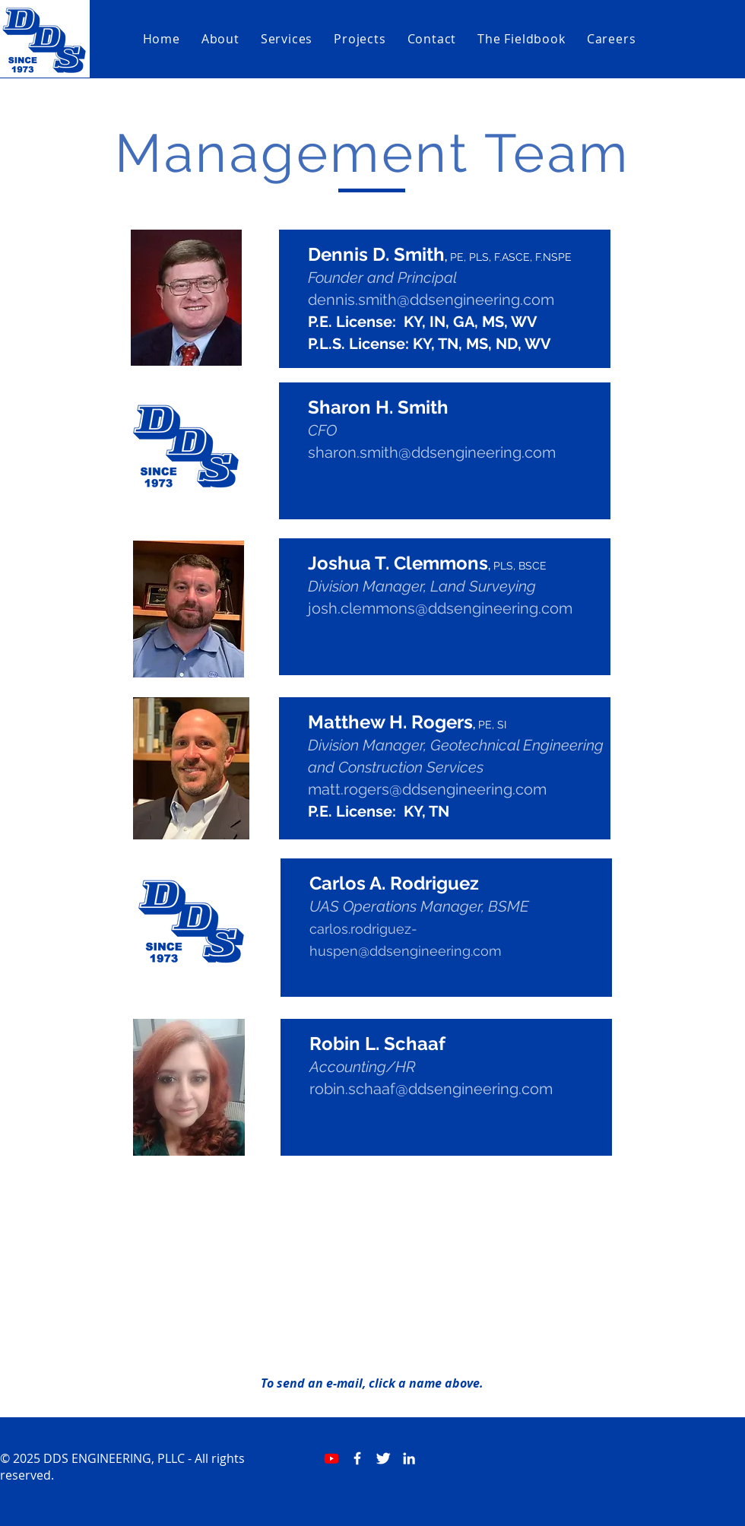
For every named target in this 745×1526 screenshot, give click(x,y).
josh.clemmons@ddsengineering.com (440, 608)
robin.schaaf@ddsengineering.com (431, 1089)
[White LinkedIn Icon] (409, 1458)
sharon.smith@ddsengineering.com (432, 452)
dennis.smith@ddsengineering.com (431, 299)
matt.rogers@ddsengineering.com (427, 789)
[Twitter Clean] (383, 1458)
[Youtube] (331, 1458)
